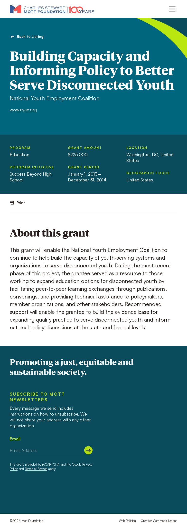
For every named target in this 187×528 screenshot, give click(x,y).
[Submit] (88, 450)
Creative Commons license (159, 521)
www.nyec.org (23, 109)
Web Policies (127, 521)
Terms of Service (36, 469)
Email (15, 438)
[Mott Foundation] (52, 9)
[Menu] (172, 9)
